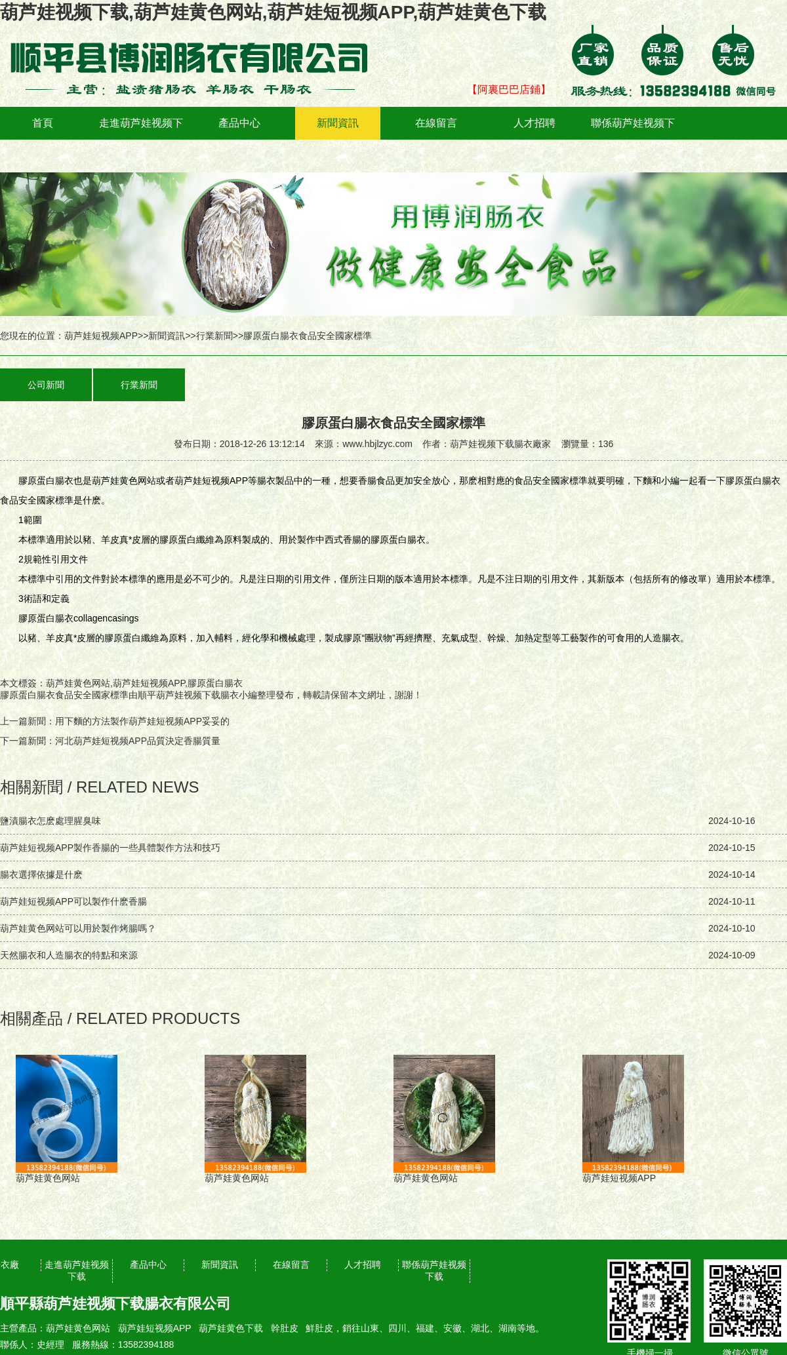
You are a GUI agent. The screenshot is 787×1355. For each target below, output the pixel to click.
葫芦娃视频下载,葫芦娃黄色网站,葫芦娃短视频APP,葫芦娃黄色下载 (273, 12)
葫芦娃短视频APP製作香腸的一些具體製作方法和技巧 (110, 847)
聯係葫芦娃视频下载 (633, 139)
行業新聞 (214, 335)
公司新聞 (46, 385)
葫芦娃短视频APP (101, 335)
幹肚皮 (284, 1328)
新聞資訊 (338, 122)
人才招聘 (534, 122)
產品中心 (239, 122)
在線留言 (436, 122)
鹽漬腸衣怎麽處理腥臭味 (50, 820)
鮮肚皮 (319, 1328)
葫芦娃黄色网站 (78, 1328)
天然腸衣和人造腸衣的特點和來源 (69, 955)
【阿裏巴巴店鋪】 (509, 89)
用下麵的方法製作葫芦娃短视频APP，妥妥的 (142, 721)
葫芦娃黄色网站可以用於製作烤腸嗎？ (78, 928)
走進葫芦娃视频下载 (141, 139)
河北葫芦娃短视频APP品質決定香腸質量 (137, 741)
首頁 (42, 122)
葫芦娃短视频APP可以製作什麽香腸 (73, 901)
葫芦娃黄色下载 (231, 1328)
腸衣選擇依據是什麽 (41, 874)
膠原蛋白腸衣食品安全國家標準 (64, 695)
